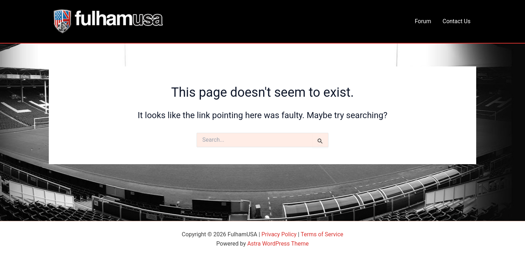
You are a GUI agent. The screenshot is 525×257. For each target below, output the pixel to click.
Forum (423, 21)
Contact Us (456, 21)
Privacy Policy (279, 234)
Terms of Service (322, 234)
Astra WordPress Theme (277, 243)
